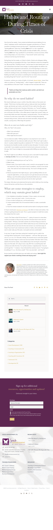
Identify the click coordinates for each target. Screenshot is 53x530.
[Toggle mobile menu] (50, 9)
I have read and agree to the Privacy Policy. (21, 412)
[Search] (9, 298)
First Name (12, 400)
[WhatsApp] (42, 287)
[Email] (47, 287)
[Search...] (26, 298)
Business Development (8, 474)
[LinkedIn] (39, 287)
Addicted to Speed (18, 319)
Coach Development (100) (15, 345)
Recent (26, 305)
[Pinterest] (44, 287)
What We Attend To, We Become (22, 309)
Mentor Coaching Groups (8, 469)
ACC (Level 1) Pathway (8, 465)
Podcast (37, 465)
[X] (37, 287)
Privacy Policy (42, 488)
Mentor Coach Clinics (7, 471)
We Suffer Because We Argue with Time (24, 329)
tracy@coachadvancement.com (31, 1)
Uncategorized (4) (13, 363)
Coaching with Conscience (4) (16, 356)
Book (34, 467)
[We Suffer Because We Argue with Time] (11, 329)
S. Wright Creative (34, 488)
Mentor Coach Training (8, 467)
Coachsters (31, 471)
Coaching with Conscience (34, 469)
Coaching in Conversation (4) (16, 348)
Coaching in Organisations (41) (16, 352)
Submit (12, 419)
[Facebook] (34, 287)
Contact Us (7, 456)
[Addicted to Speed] (11, 319)
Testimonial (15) (12, 359)
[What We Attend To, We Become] (11, 310)
